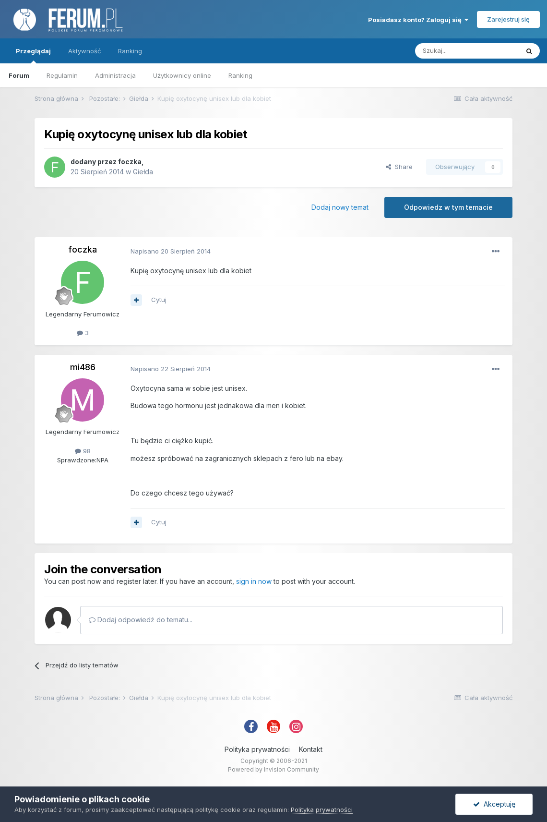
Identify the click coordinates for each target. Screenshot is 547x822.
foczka (130, 161)
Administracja (115, 75)
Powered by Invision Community (273, 769)
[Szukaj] (467, 51)
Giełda (143, 172)
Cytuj (158, 299)
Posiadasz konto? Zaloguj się (418, 20)
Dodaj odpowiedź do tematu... (140, 620)
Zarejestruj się (508, 19)
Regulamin (62, 75)
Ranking (240, 75)
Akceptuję (494, 804)
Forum (19, 75)
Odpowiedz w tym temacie (448, 207)
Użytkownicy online (182, 75)
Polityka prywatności (257, 749)
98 (83, 451)
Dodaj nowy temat (340, 207)
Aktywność (84, 51)
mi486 (82, 367)
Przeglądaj (33, 55)
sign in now (254, 581)
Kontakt (310, 749)
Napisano (171, 251)
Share (399, 166)
